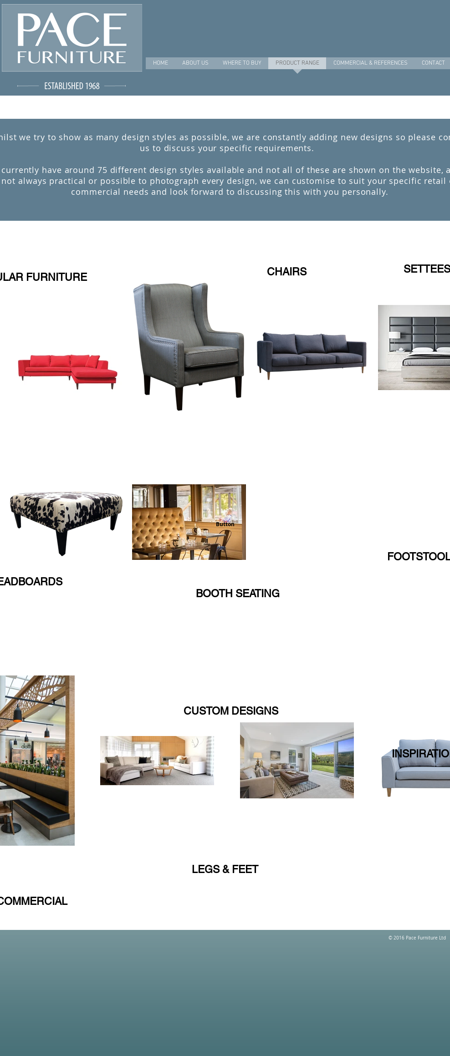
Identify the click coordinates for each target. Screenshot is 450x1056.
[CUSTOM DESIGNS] (231, 711)
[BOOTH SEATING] (237, 593)
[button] (225, 524)
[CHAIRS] (286, 272)
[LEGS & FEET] (225, 869)
